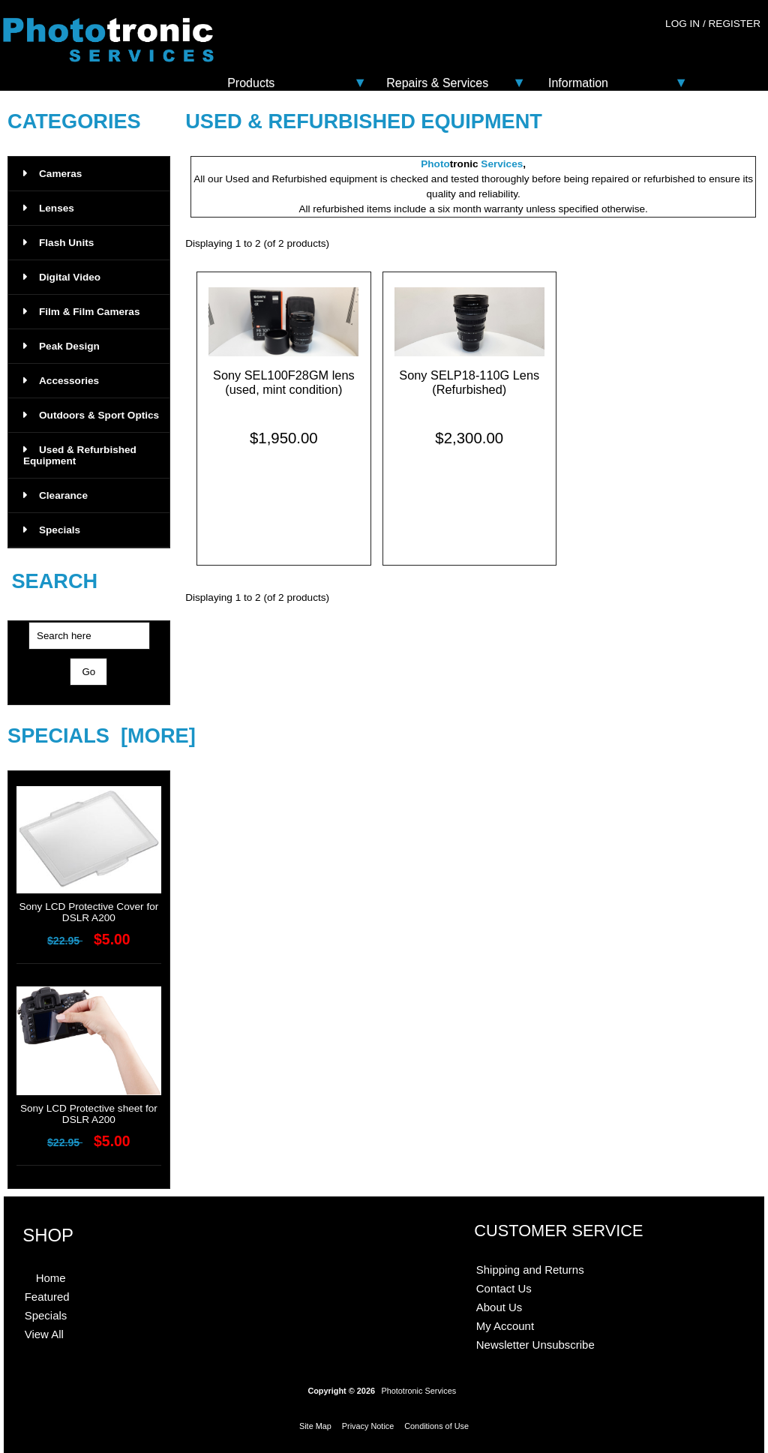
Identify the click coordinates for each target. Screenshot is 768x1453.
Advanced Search (88, 698)
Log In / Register (712, 23)
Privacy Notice (368, 1425)
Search (54, 581)
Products (250, 83)
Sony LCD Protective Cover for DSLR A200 (88, 907)
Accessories (61, 380)
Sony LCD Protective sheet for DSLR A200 (88, 1109)
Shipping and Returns (530, 1269)
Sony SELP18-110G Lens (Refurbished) (469, 382)
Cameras (52, 173)
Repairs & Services (437, 83)
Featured (47, 1296)
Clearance (55, 495)
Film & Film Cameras (81, 311)
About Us (499, 1307)
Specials (51, 530)
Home (51, 1277)
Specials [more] (102, 735)
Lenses (48, 208)
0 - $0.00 (728, 54)
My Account (505, 1325)
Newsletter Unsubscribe (535, 1344)
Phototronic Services (418, 1390)
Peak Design (61, 346)
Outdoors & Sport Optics (91, 415)
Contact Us (504, 1288)
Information (578, 83)
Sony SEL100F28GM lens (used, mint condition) (284, 382)
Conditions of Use (436, 1425)
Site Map (315, 1425)
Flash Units (58, 242)
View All (44, 1334)
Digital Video (61, 277)
